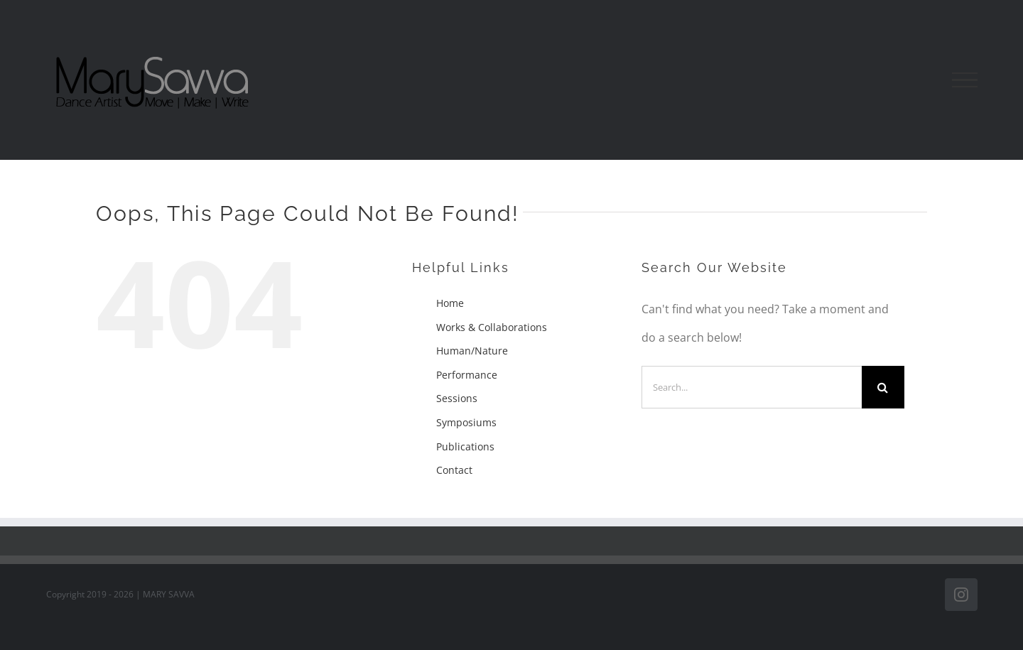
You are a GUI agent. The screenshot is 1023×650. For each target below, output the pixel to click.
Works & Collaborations (491, 327)
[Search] (883, 387)
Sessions (456, 398)
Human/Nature (472, 350)
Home (450, 303)
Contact (454, 470)
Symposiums (466, 422)
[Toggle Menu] (965, 80)
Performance (466, 374)
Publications (465, 446)
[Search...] (752, 387)
